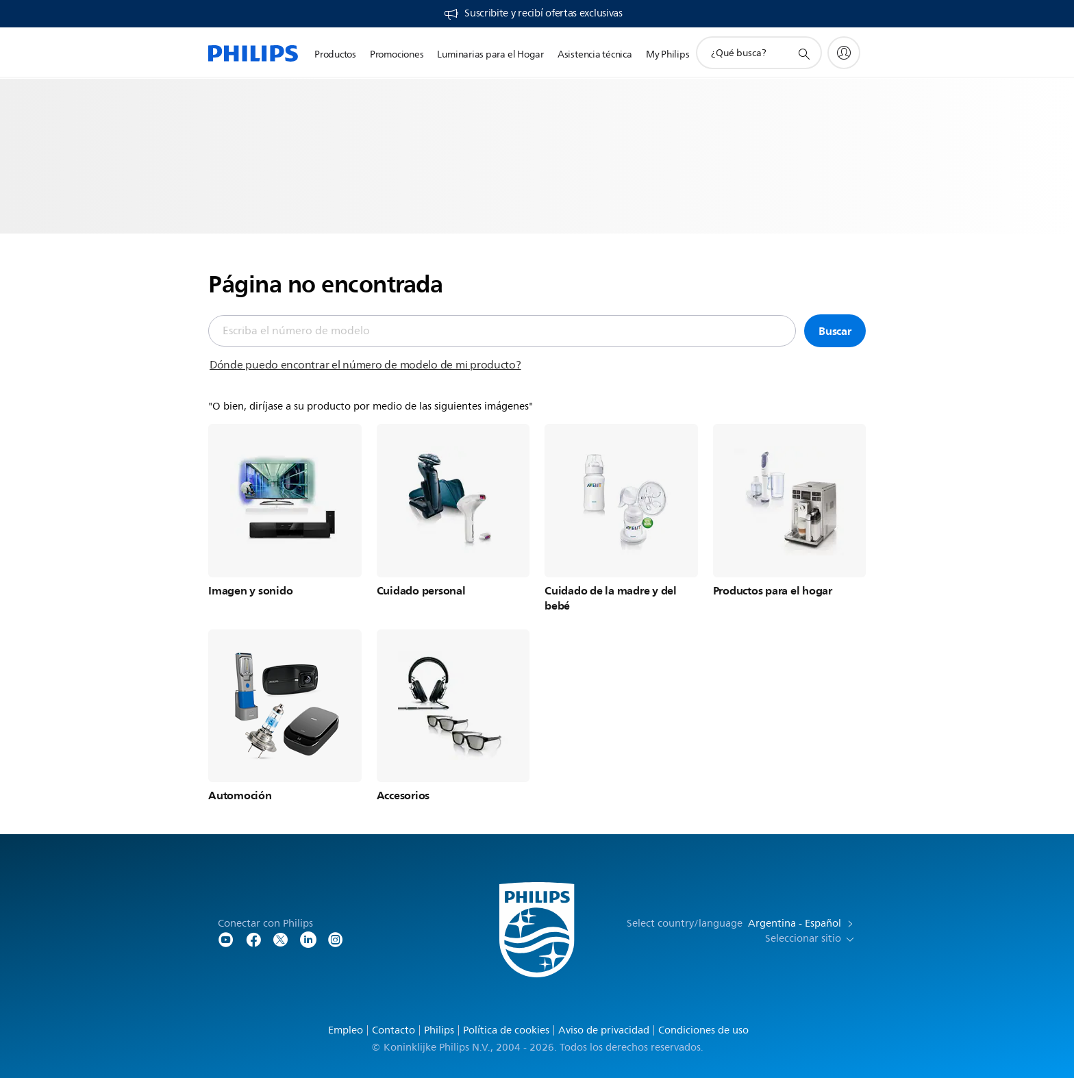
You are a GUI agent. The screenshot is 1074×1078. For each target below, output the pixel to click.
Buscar (835, 330)
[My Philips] (843, 52)
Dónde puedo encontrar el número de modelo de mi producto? (365, 365)
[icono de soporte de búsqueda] (803, 53)
